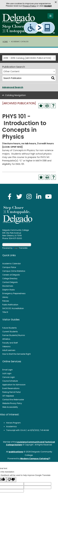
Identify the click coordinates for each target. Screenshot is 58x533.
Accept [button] (48, 6)
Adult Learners (8, 350)
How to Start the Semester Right (16, 354)
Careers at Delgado (11, 275)
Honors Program (13, 423)
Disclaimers (7, 286)
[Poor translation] (11, 479)
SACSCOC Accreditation (13, 308)
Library (5, 297)
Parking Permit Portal (11, 392)
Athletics (6, 339)
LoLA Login (6, 373)
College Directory (9, 278)
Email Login (7, 370)
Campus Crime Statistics (13, 271)
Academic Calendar (11, 263)
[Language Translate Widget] (16, 244)
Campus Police (9, 267)
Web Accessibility (10, 407)
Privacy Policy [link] (29, 5)
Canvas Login (8, 377)
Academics (11, 426)
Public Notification (10, 304)
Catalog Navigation (15, 95)
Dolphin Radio (8, 290)
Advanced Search (12, 87)
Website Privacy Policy (12, 403)
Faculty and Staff (10, 343)
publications (16, 451)
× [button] (55, 2)
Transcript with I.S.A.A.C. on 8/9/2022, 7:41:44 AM (27, 430)
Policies (5, 301)
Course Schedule (10, 381)
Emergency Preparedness (14, 293)
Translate (20, 248)
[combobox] (29, 58)
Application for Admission (14, 384)
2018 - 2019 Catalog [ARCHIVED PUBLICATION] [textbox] (27, 58)
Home (5, 41)
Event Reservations (10, 388)
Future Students (9, 328)
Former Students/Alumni (13, 335)
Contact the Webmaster (13, 399)
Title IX (5, 312)
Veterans (6, 346)
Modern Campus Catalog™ (35, 458)
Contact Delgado (10, 282)
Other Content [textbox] (11, 71)
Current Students (10, 331)
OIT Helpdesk (8, 396)
